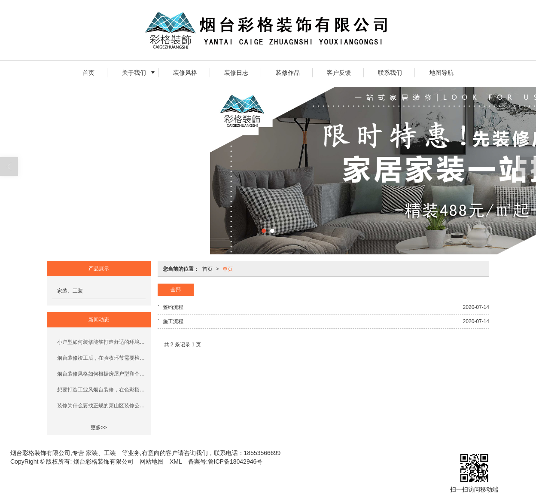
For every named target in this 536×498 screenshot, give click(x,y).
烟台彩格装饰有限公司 (103, 461)
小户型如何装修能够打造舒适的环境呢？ (101, 342)
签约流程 (173, 307)
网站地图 (152, 461)
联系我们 (390, 72)
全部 (176, 290)
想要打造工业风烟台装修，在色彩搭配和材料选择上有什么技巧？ (101, 390)
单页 (227, 269)
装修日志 (236, 72)
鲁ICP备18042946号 (235, 461)
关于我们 (134, 72)
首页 (88, 72)
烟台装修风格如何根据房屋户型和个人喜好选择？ (101, 374)
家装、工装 (70, 291)
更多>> (99, 428)
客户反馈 (339, 72)
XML (176, 461)
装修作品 (288, 72)
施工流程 (173, 321)
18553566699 (262, 452)
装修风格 (185, 72)
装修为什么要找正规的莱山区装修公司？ (101, 406)
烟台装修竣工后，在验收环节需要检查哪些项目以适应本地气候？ (101, 358)
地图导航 (441, 72)
